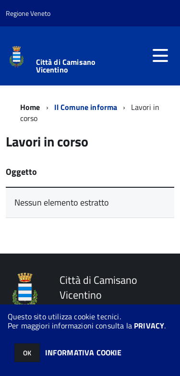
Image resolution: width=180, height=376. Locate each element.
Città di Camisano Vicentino (66, 65)
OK (27, 353)
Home (30, 107)
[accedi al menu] (160, 55)
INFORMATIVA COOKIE (83, 352)
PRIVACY (149, 325)
